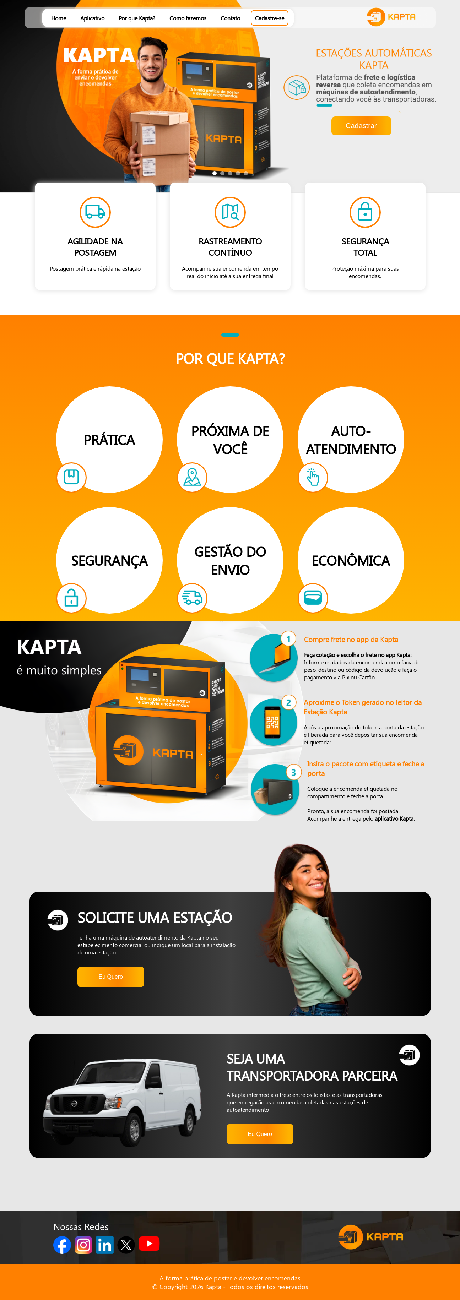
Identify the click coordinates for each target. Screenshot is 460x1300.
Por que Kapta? (137, 18)
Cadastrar (361, 126)
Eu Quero (111, 977)
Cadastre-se (269, 18)
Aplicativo (92, 18)
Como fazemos (187, 18)
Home (58, 18)
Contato (230, 18)
